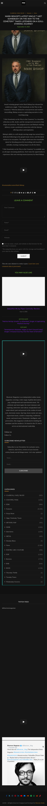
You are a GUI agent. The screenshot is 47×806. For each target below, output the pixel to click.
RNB (24, 564)
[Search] (45, 3)
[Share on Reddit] (23, 193)
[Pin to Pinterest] (19, 193)
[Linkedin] (18, 796)
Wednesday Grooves (24, 582)
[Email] (24, 796)
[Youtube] (21, 796)
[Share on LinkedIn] (21, 193)
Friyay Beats (24, 514)
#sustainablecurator (9, 185)
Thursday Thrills (24, 573)
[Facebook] (6, 796)
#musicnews (12, 755)
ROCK (24, 568)
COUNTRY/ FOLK (24, 500)
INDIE (24, 527)
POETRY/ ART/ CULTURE (24, 550)
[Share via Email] (35, 193)
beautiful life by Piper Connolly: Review (23, 309)
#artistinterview (31, 752)
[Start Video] (23, 170)
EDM (24, 504)
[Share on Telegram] (28, 193)
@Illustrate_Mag (27, 745)
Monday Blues (24, 541)
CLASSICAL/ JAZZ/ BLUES (24, 495)
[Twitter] (9, 796)
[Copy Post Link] (30, 193)
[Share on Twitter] (17, 193)
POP (24, 554)
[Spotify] (31, 796)
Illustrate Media (40, 803)
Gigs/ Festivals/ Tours (24, 518)
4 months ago (13, 747)
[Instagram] (12, 796)
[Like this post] (12, 193)
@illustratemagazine (9, 608)
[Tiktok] (40, 796)
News (24, 545)
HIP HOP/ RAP (24, 523)
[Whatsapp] (34, 796)
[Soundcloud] (28, 796)
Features (24, 509)
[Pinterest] (15, 796)
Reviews (24, 559)
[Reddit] (37, 796)
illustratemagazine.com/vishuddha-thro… (20, 759)
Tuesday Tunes (24, 577)
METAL (24, 536)
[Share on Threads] (32, 193)
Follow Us (8, 435)
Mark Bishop (20, 185)
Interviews (24, 532)
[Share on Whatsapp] (25, 193)
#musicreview (19, 752)
